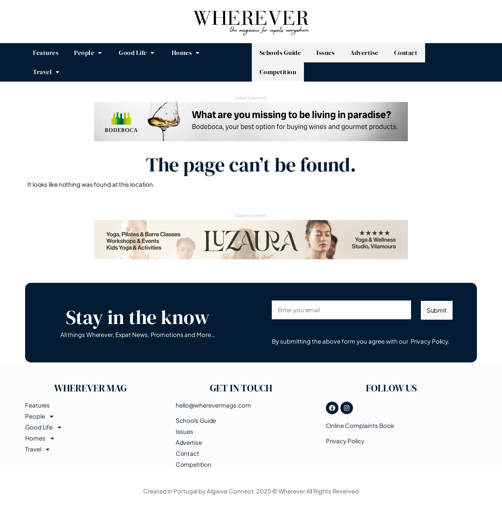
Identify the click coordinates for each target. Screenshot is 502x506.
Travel (38, 449)
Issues (184, 431)
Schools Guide (196, 420)
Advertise (189, 442)
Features (37, 405)
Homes (40, 438)
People (40, 416)
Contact (187, 453)
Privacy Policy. (430, 341)
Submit (437, 310)
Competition (193, 464)
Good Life (43, 427)
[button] (88, 52)
